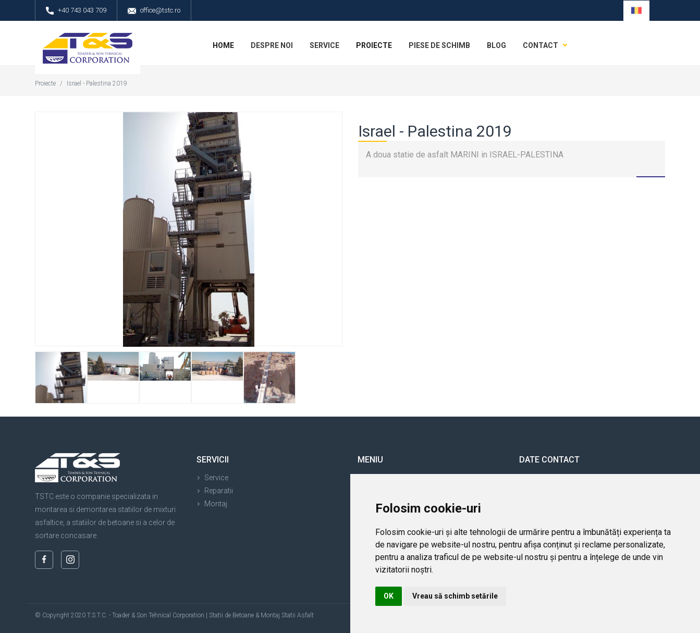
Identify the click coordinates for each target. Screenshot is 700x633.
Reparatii (218, 490)
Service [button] (324, 45)
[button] (636, 10)
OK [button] (389, 596)
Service (216, 477)
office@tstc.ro (154, 10)
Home (223, 45)
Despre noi (272, 45)
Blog (496, 45)
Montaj (215, 504)
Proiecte (374, 45)
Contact (540, 45)
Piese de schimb (439, 45)
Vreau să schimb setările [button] (455, 596)
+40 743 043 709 (76, 10)
